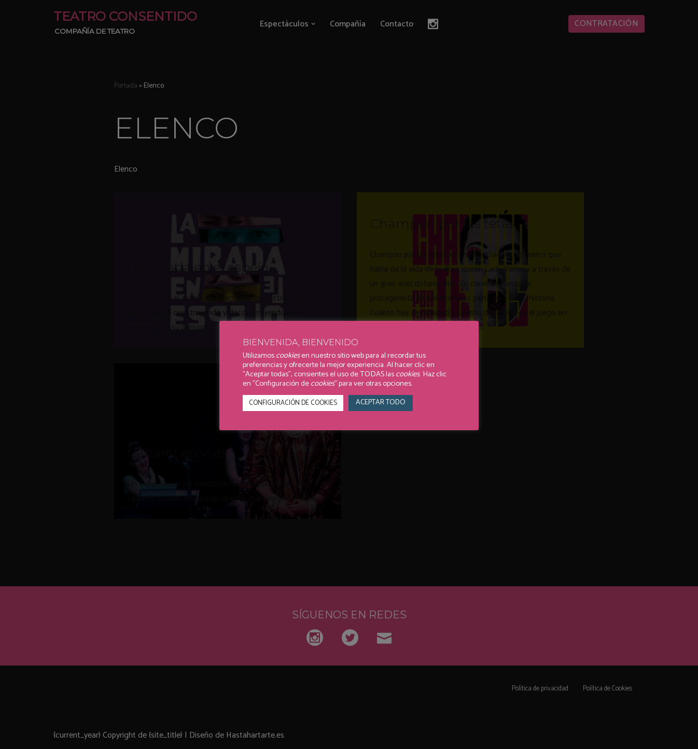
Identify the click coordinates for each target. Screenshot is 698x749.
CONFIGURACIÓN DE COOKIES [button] (293, 403)
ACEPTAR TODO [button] (381, 402)
